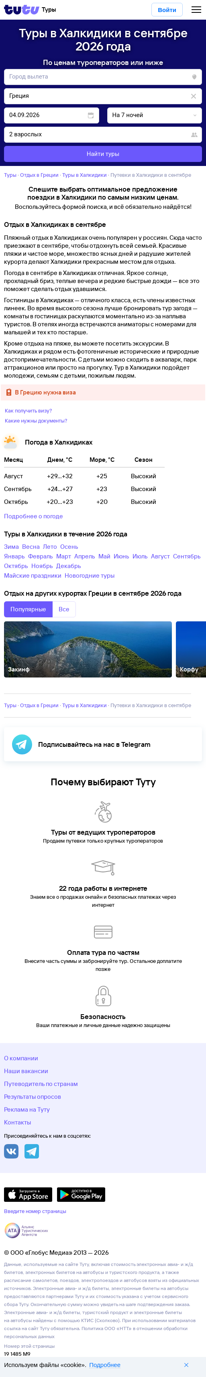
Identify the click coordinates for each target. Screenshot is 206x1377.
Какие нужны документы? (36, 420)
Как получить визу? (28, 410)
